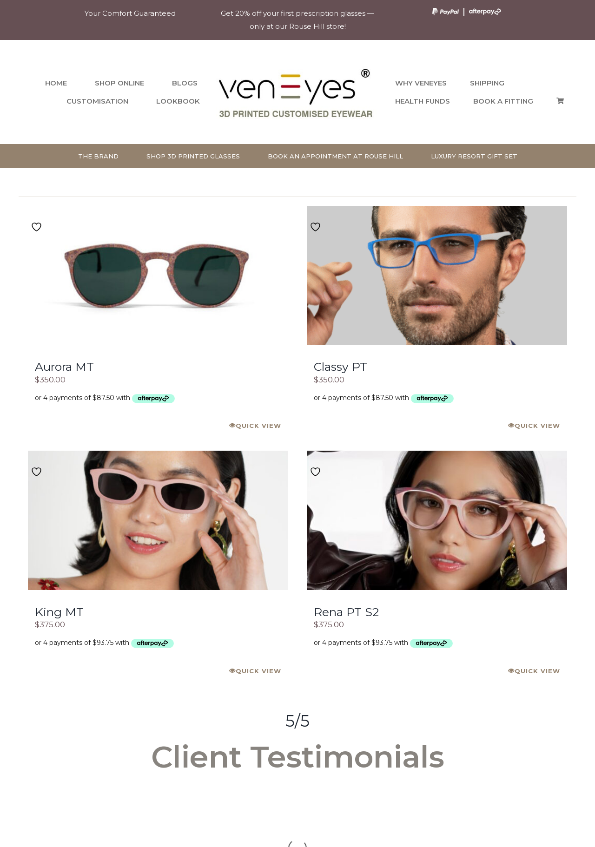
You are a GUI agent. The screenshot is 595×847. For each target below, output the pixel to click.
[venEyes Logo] (297, 66)
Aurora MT (64, 367)
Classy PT (340, 367)
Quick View (258, 425)
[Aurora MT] (158, 275)
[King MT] (158, 520)
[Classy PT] (437, 275)
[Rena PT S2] (437, 520)
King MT (59, 612)
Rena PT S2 (346, 612)
